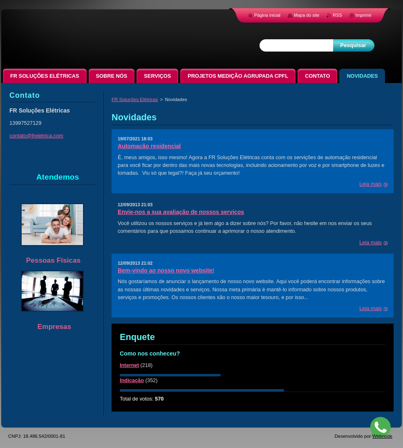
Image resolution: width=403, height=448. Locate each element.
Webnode (382, 436)
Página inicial (267, 15)
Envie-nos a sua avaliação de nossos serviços (181, 212)
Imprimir (364, 15)
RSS (337, 15)
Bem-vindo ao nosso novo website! (166, 270)
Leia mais (370, 184)
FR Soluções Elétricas (135, 99)
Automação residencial (149, 146)
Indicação (132, 380)
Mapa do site (306, 15)
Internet (129, 365)
